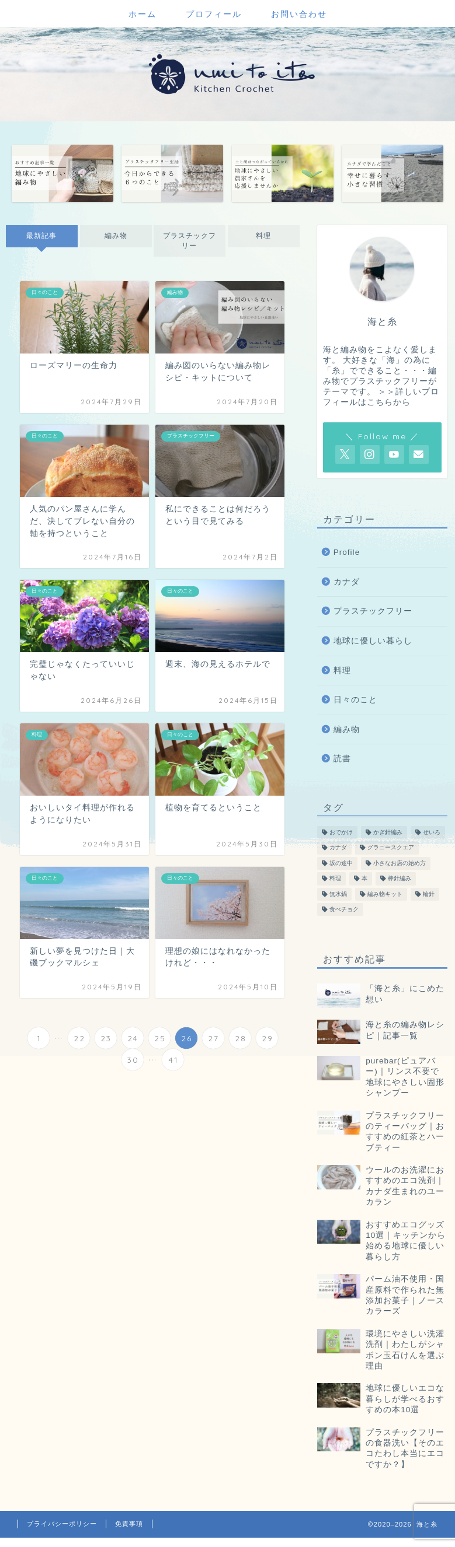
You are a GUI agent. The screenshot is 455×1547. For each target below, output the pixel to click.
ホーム (142, 14)
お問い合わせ (299, 14)
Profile (347, 552)
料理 (263, 236)
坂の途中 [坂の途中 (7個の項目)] (341, 863)
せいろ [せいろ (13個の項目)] (431, 832)
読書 (342, 758)
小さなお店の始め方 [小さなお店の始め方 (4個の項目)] (399, 863)
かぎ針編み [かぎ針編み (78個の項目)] (387, 832)
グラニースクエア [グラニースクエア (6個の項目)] (390, 848)
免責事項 (129, 1523)
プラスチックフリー (189, 241)
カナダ (347, 582)
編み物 (115, 236)
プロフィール (214, 14)
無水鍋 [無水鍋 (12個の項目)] (338, 894)
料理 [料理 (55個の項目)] (335, 879)
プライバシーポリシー (62, 1523)
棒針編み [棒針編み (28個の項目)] (399, 879)
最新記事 (41, 236)
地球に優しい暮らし (373, 640)
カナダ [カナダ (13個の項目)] (338, 848)
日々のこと (355, 699)
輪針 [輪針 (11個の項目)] (429, 894)
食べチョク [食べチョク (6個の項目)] (344, 909)
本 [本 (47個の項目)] (364, 879)
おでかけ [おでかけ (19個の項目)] (341, 832)
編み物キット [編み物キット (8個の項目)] (384, 894)
